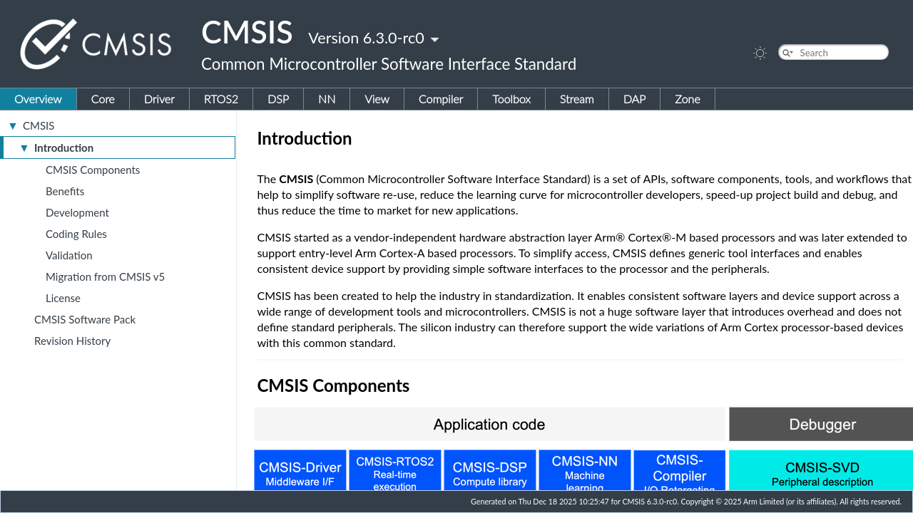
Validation (69, 255)
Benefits (65, 191)
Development (77, 212)
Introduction (63, 147)
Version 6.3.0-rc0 (366, 37)
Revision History (72, 340)
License (63, 297)
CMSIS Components (93, 169)
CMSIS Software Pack (85, 319)
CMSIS (38, 125)
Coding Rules (76, 233)
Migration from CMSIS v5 (105, 276)
